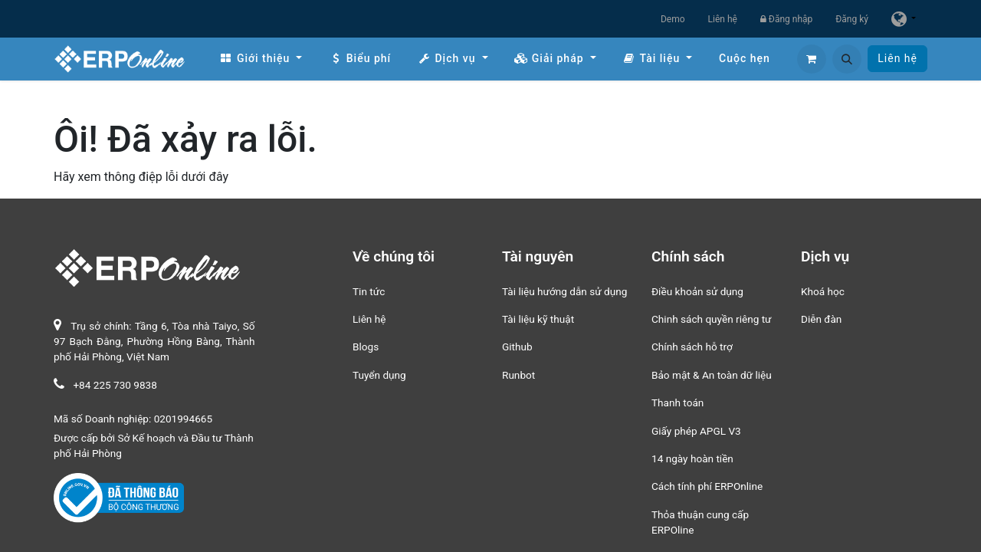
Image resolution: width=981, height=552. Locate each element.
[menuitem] (260, 58)
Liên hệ (722, 19)
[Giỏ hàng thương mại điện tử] (811, 59)
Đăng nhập (786, 19)
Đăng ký (851, 19)
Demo (673, 19)
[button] (846, 59)
